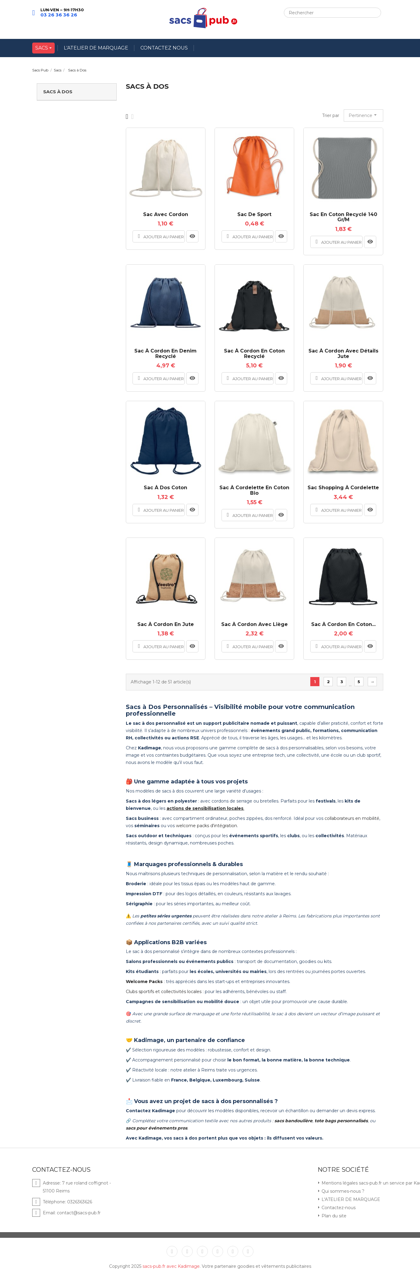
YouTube (202, 1251)
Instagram (232, 1251)
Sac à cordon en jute (165, 624)
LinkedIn (248, 1251)
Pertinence (363, 115)
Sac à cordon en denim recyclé (165, 353)
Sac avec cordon (165, 214)
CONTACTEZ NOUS (164, 48)
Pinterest (217, 1251)
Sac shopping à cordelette (343, 487)
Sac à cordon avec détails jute (343, 353)
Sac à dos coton (165, 487)
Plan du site (333, 1216)
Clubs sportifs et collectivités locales (163, 991)
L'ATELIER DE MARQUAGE (96, 48)
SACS (42, 48)
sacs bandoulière (293, 1120)
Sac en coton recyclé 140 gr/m (343, 217)
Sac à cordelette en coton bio (254, 490)
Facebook (172, 1251)
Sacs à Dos (57, 92)
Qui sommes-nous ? (342, 1191)
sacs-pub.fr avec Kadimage (171, 1266)
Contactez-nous (338, 1207)
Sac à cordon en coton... (343, 624)
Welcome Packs (144, 981)
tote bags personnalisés (341, 1120)
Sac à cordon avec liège (254, 624)
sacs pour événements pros (156, 1128)
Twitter (187, 1251)
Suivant (372, 681)
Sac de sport (254, 214)
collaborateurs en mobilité (352, 818)
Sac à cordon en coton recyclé (254, 353)
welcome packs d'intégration (206, 825)
